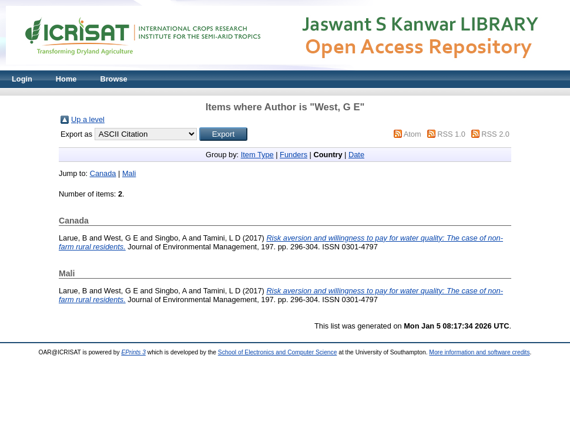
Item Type (257, 154)
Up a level (88, 119)
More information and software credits (479, 352)
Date (356, 154)
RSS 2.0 (495, 134)
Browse (113, 79)
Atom (412, 134)
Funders (293, 154)
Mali (129, 173)
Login (22, 79)
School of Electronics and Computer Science (277, 352)
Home (66, 79)
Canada (103, 173)
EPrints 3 (133, 352)
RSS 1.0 (451, 134)
